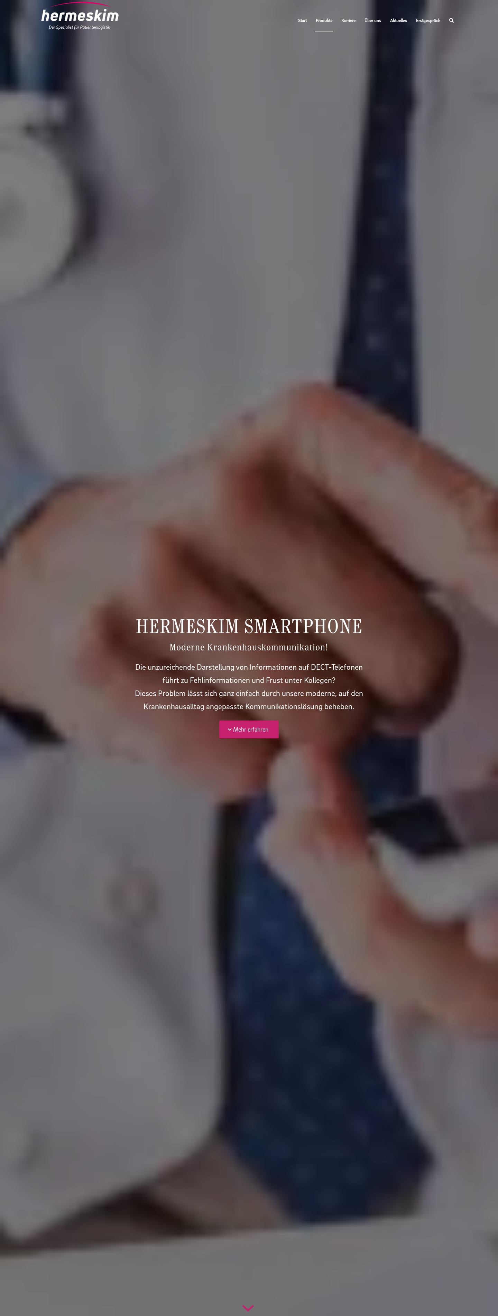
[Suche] (451, 20)
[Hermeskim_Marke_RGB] (80, 20)
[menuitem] (302, 20)
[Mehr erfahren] (249, 730)
